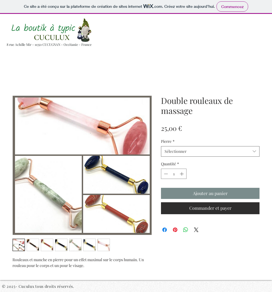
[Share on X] (196, 229)
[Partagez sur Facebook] (164, 229)
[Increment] (182, 174)
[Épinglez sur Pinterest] (175, 229)
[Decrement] (165, 174)
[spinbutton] (174, 174)
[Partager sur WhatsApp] (185, 229)
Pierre (168, 141)
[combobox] (210, 151)
